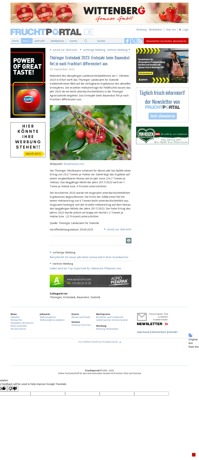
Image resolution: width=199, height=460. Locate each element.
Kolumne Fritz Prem (81, 325)
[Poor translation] (12, 389)
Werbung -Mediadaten (107, 328)
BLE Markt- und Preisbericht (109, 317)
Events (73, 41)
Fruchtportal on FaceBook (127, 41)
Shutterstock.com (73, 164)
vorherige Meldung (94, 49)
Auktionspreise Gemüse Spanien (112, 319)
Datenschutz (159, 332)
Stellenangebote (48, 317)
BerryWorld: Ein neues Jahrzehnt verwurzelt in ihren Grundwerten (89, 257)
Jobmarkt (40, 41)
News (25, 41)
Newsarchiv (16, 319)
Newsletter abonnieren (22, 322)
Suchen (101, 41)
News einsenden (19, 325)
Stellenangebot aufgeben (52, 319)
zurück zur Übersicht (65, 49)
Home (15, 41)
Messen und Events (81, 317)
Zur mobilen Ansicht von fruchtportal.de (98, 341)
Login (185, 29)
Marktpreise (57, 41)
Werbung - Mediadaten (149, 29)
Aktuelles (15, 317)
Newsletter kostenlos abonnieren (166, 41)
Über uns (171, 29)
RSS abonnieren (18, 328)
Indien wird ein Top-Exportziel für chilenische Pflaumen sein (85, 268)
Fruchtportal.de (52, 31)
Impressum (143, 332)
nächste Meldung (117, 49)
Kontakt (173, 332)
